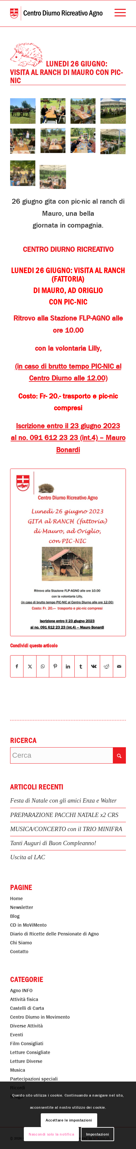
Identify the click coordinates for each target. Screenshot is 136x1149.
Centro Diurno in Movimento (40, 1017)
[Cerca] (68, 755)
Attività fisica (24, 999)
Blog (15, 916)
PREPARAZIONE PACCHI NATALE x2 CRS (64, 814)
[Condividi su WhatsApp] (43, 666)
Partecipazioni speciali (34, 1079)
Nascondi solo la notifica (51, 1134)
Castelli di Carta (27, 1008)
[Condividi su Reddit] (106, 666)
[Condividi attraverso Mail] (119, 666)
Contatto (19, 951)
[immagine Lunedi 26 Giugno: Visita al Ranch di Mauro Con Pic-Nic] (25, 113)
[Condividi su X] (29, 666)
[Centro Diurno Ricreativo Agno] (56, 13)
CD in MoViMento (28, 925)
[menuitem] (117, 13)
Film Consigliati (26, 1043)
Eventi (16, 1034)
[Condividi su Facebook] (16, 666)
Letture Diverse (26, 1061)
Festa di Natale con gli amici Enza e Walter (63, 800)
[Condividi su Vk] (93, 666)
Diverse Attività (26, 1026)
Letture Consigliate (30, 1052)
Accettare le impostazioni (69, 1120)
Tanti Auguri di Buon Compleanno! (53, 843)
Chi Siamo (21, 942)
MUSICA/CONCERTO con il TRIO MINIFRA (66, 828)
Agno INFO (21, 990)
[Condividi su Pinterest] (55, 666)
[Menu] (117, 13)
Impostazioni (97, 1134)
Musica (17, 1070)
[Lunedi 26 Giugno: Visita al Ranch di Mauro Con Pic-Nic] (67, 552)
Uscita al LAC (27, 857)
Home (16, 898)
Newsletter (21, 907)
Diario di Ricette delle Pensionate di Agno (54, 934)
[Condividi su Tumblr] (81, 666)
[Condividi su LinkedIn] (68, 666)
